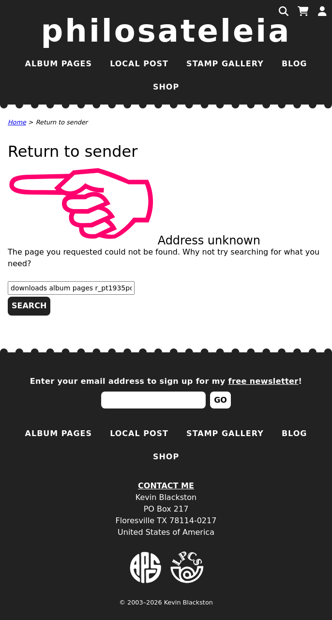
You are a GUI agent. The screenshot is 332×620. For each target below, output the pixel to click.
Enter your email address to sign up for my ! (166, 381)
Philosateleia (166, 31)
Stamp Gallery (225, 63)
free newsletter (263, 381)
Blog (294, 63)
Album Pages (58, 63)
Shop (166, 86)
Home (17, 122)
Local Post (139, 63)
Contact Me (166, 485)
